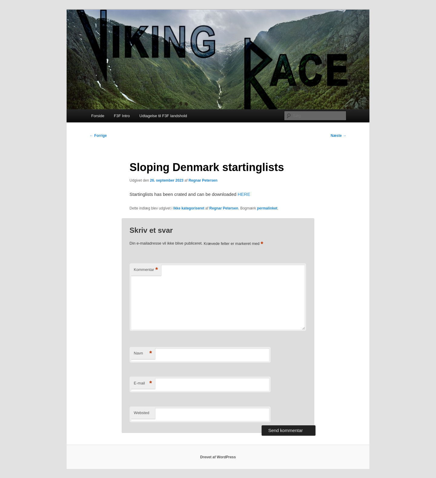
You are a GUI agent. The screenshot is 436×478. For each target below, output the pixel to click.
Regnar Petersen (203, 180)
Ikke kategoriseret (188, 208)
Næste (338, 136)
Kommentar (146, 269)
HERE (244, 194)
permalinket (267, 208)
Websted (141, 412)
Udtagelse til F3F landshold (163, 116)
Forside (97, 116)
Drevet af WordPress (218, 457)
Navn (143, 353)
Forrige (98, 136)
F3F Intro (122, 116)
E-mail (143, 383)
